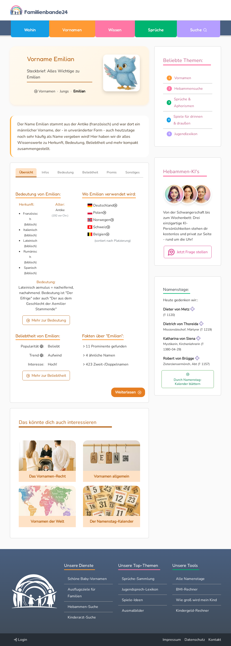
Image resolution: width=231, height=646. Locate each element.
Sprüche (156, 30)
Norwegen (101, 219)
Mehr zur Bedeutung (46, 320)
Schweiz (99, 227)
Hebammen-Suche (83, 606)
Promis (112, 172)
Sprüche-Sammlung (138, 578)
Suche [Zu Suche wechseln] (198, 30)
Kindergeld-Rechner (192, 610)
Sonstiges (132, 172)
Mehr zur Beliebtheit (46, 375)
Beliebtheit (90, 172)
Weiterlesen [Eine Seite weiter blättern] (128, 392)
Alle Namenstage (190, 578)
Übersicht (26, 172)
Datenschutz (195, 639)
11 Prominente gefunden (106, 346)
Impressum (172, 639)
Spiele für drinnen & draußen (188, 120)
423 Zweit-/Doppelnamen (107, 364)
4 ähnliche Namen (100, 355)
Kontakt (214, 639)
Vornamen (72, 30)
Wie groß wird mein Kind (196, 600)
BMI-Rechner (187, 589)
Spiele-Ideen (132, 600)
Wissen (115, 30)
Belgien (99, 234)
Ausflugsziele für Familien (81, 593)
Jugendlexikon (185, 133)
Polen (98, 212)
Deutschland (103, 205)
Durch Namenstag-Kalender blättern (188, 379)
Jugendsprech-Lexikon (140, 589)
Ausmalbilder (133, 610)
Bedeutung (66, 172)
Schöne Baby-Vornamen (87, 578)
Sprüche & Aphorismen (184, 102)
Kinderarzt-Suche (82, 617)
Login (20, 639)
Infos (45, 172)
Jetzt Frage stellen (188, 252)
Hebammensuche (188, 88)
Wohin (30, 30)
